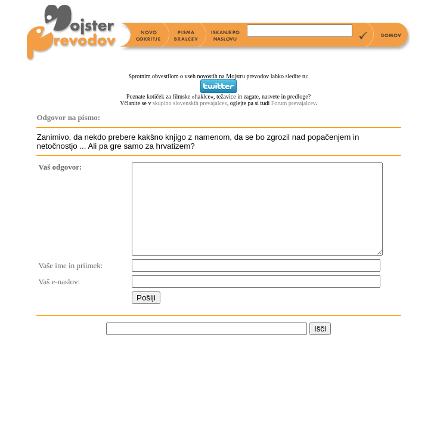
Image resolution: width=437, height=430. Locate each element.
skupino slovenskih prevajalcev (190, 103)
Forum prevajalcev (293, 103)
